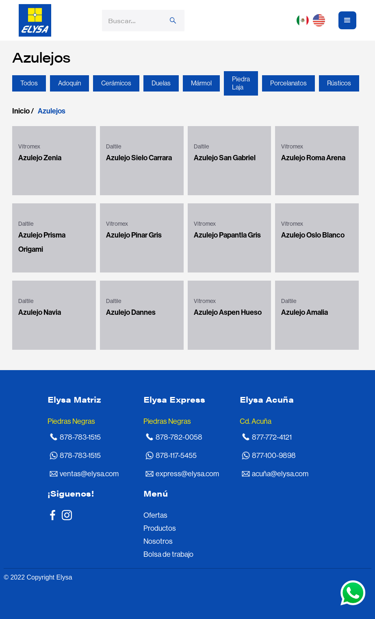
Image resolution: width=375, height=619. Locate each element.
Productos (159, 528)
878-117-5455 (176, 455)
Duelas (161, 83)
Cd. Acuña (255, 421)
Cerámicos (116, 83)
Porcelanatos (288, 83)
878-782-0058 (179, 437)
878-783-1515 (80, 437)
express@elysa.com (187, 474)
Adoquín (69, 83)
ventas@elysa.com (89, 474)
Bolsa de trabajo (168, 554)
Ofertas (155, 515)
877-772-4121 (272, 437)
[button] (312, 20)
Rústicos (339, 83)
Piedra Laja (241, 83)
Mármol (201, 83)
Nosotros (158, 541)
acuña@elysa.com (280, 474)
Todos (29, 83)
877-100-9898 (274, 455)
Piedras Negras (71, 421)
